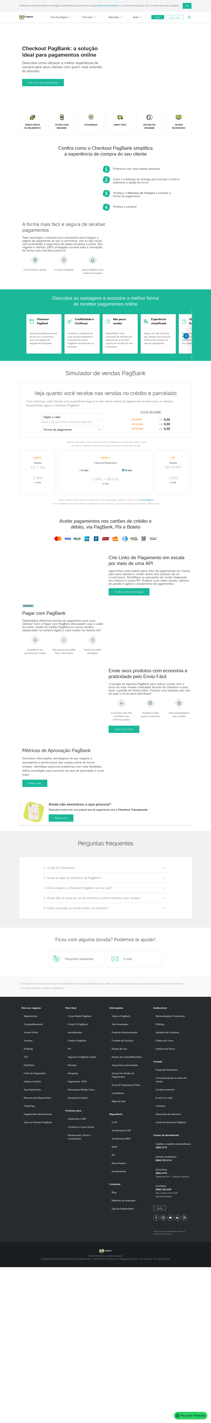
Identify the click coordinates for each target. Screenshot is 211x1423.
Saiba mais (61, 973)
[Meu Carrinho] (189, 17)
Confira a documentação (129, 659)
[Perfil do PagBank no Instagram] (163, 1373)
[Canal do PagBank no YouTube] (170, 1373)
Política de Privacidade (107, 5)
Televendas (115, 17)
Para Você (89, 17)
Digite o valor (52, 470)
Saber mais (34, 919)
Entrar (158, 17)
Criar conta (175, 17)
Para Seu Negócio (61, 17)
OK (187, 6)
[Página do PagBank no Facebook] (156, 1373)
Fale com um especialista (43, 82)
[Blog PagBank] (184, 1373)
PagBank (32, 17)
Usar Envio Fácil (123, 841)
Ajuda (137, 17)
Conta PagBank (146, 553)
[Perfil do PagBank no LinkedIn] (177, 1373)
